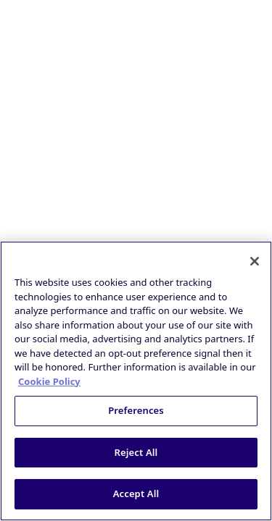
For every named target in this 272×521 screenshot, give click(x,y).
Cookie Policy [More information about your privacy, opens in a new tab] (49, 381)
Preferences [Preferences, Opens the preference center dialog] (136, 410)
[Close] (255, 261)
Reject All (136, 452)
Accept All (136, 493)
